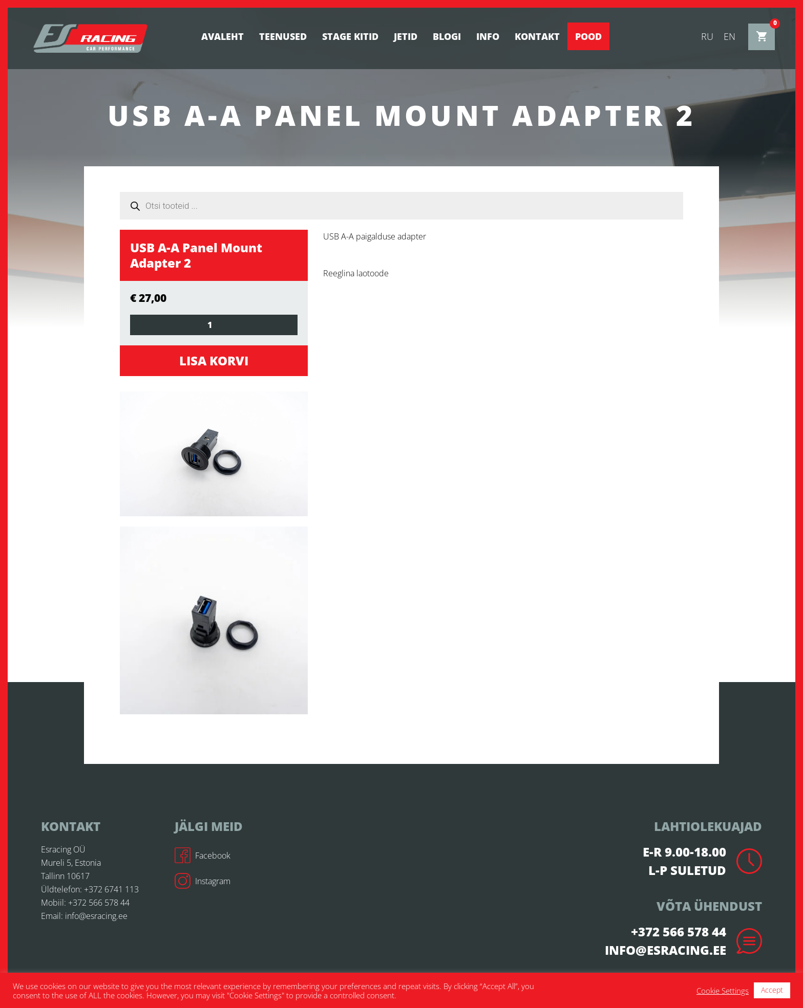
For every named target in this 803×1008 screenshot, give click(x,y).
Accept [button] (772, 990)
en (729, 36)
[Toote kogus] (214, 325)
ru (707, 36)
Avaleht (222, 36)
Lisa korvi (213, 360)
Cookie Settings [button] (722, 990)
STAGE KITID (350, 36)
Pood (588, 36)
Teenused (283, 36)
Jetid (405, 36)
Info (487, 36)
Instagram (202, 881)
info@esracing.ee (96, 916)
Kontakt (537, 36)
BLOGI (447, 36)
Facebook (202, 855)
